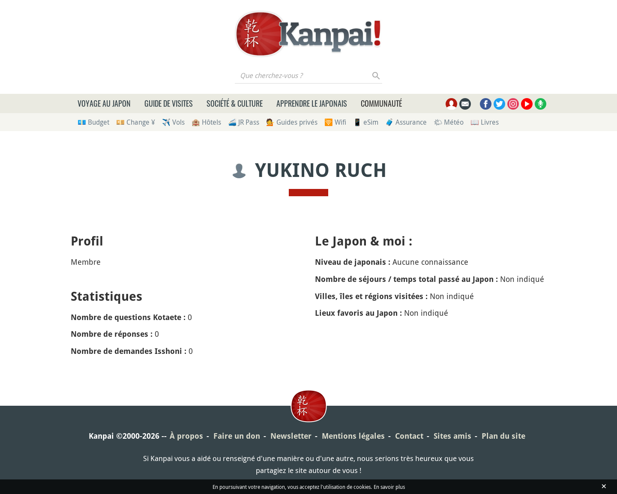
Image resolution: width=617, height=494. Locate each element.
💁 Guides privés (291, 122)
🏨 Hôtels (206, 122)
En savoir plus (389, 486)
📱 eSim (365, 122)
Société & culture (235, 103)
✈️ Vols (173, 122)
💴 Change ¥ (135, 122)
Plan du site (503, 435)
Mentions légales (353, 435)
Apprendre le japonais (311, 103)
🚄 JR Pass (243, 122)
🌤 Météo (449, 122)
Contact (409, 435)
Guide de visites (168, 103)
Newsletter (290, 435)
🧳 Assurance (406, 122)
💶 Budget (93, 122)
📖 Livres (484, 122)
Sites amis (452, 435)
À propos (186, 435)
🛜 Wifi (335, 122)
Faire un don (236, 435)
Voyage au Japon (104, 103)
